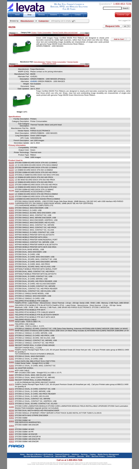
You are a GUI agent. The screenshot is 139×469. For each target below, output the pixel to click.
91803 (11, 213)
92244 (11, 410)
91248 (11, 196)
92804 (11, 426)
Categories (43, 21)
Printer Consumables (44, 32)
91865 (11, 368)
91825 (11, 262)
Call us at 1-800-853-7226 (69, 460)
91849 (11, 321)
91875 (11, 396)
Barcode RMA (60, 456)
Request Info (112, 26)
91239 (11, 175)
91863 (11, 362)
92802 (11, 418)
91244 (11, 185)
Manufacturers (27, 21)
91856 (11, 340)
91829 (11, 271)
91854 (11, 335)
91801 (11, 208)
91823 (11, 257)
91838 (11, 291)
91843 (11, 302)
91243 (11, 182)
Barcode (80, 456)
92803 (11, 421)
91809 (11, 227)
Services (41, 15)
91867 (11, 375)
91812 (11, 232)
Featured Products (62, 454)
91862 (11, 359)
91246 (11, 190)
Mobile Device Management (108, 454)
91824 (11, 259)
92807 (11, 434)
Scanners (71, 456)
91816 (11, 242)
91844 (11, 306)
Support (66, 15)
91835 (11, 284)
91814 (11, 237)
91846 (11, 312)
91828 (11, 269)
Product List (48, 456)
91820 (11, 249)
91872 (11, 389)
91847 (11, 315)
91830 (11, 274)
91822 (11, 254)
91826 (11, 264)
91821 (11, 252)
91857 (11, 343)
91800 (11, 203)
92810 (11, 441)
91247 (11, 194)
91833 (11, 279)
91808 (11, 225)
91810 (11, 230)
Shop (29, 15)
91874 (11, 394)
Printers (34, 32)
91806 (11, 220)
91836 (11, 286)
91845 (11, 310)
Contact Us (111, 456)
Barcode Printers (98, 456)
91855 (11, 338)
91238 (11, 172)
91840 (11, 293)
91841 (11, 296)
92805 (11, 429)
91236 (11, 167)
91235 (11, 165)
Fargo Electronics (39, 62)
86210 (86, 35)
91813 (11, 235)
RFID (88, 456)
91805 (11, 218)
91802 (11, 210)
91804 (11, 215)
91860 (11, 351)
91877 (11, 401)
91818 (11, 247)
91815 (11, 240)
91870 (11, 384)
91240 (11, 177)
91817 (11, 245)
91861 (11, 356)
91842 (11, 298)
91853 (11, 333)
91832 (11, 276)
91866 (11, 371)
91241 (11, 180)
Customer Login (123, 15)
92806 (11, 432)
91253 (11, 199)
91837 (11, 289)
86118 (12, 35)
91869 (11, 380)
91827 (11, 267)
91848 (11, 317)
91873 (11, 391)
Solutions (53, 15)
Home (17, 15)
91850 (11, 325)
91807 (11, 223)
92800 (11, 413)
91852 (11, 329)
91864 (11, 366)
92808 (11, 437)
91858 (11, 345)
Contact (78, 15)
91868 (11, 377)
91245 (11, 187)
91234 (11, 163)
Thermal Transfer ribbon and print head (65, 32)
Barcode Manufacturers (33, 456)
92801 (11, 415)
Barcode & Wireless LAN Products (40, 454)
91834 (11, 281)
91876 (11, 399)
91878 (11, 404)
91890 (11, 407)
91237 (11, 170)
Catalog (93, 454)
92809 (11, 439)
